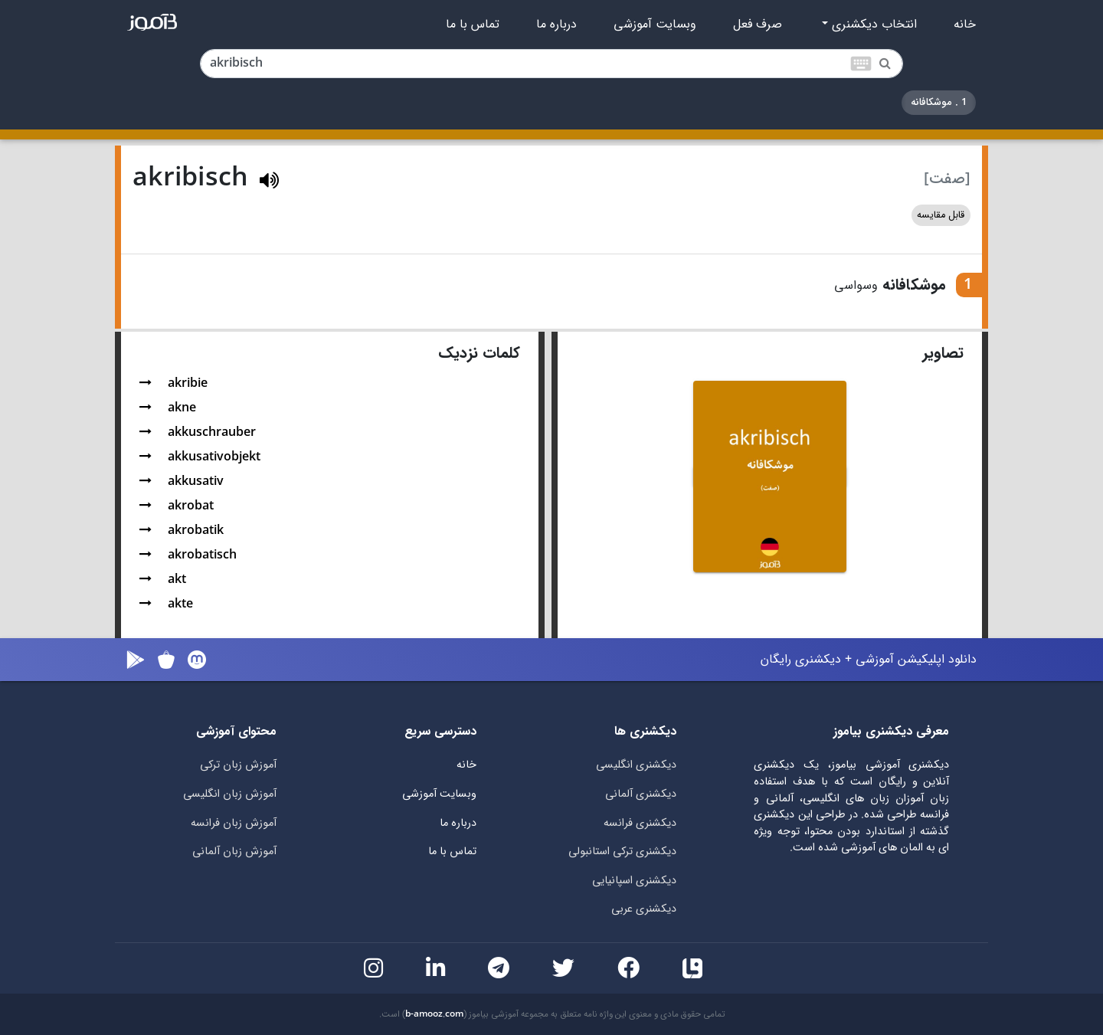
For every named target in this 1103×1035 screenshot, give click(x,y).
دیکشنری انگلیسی (636, 765)
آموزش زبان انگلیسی (230, 794)
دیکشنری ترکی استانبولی (622, 851)
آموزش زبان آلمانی (234, 851)
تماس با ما (472, 24)
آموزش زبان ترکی (238, 765)
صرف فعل (757, 24)
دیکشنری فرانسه (640, 823)
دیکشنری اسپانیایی (634, 880)
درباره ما (556, 24)
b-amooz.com (434, 1014)
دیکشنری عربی (643, 909)
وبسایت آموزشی (655, 24)
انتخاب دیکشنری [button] (872, 24)
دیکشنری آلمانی (640, 794)
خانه (965, 24)
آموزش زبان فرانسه (234, 823)
